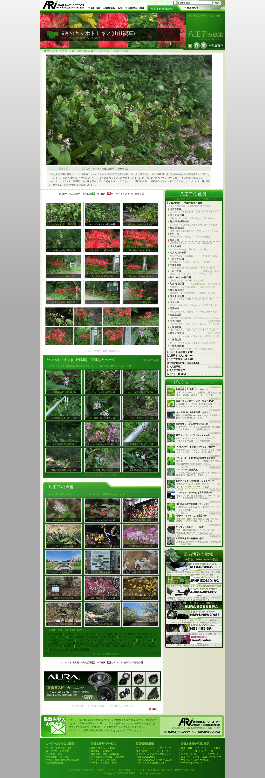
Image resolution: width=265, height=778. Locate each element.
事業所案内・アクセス (57, 756)
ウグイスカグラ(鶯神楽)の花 (133, 637)
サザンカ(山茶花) (87, 634)
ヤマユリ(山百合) (109, 646)
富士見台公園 (177, 215)
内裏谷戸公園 (177, 258)
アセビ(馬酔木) (76, 637)
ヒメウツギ (98, 640)
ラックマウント (210, 754)
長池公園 (88, 51)
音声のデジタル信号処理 (188, 484)
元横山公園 (175, 327)
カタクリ (62, 637)
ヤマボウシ (128, 643)
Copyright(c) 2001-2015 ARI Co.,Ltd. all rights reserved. (132, 773)
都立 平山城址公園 (179, 221)
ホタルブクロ (55, 646)
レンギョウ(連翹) (108, 637)
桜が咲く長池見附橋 (125, 634)
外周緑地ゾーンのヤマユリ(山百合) (138, 646)
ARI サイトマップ (106, 769)
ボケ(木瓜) (91, 637)
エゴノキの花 (68, 643)
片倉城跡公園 (195, 284)
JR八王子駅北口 (176, 370)
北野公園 (174, 234)
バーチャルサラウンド (192, 762)
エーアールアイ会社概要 (58, 748)
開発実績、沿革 (54, 754)
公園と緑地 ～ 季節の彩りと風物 (185, 202)
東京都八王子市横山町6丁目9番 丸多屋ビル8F (172, 769)
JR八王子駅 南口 (177, 374)
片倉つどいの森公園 (180, 277)
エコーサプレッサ (211, 756)
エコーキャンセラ (190, 756)
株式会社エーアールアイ (132, 769)
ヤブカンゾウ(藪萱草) (87, 646)
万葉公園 (174, 308)
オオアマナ (70, 634)
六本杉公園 (195, 321)
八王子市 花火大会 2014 (180, 352)
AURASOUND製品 (145, 756)
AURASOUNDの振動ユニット (151, 762)
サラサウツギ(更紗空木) (107, 643)
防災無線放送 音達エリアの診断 (107, 756)
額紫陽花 (69, 646)
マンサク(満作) (105, 634)
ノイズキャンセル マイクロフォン (153, 754)
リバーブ (198, 486)
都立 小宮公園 (195, 333)
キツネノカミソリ (59, 649)
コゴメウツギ (83, 640)
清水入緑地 (175, 246)
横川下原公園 (177, 296)
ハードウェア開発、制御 (104, 762)
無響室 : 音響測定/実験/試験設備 (62, 759)
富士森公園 (175, 314)
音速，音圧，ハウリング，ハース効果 (201, 748)
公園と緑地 (75, 51)
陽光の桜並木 (145, 634)
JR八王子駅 (194, 367)
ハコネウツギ (145, 640)
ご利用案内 (75, 769)
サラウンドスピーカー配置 (195, 759)
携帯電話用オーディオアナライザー (154, 751)
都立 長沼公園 (177, 227)
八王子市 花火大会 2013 (180, 355)
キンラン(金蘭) (66, 640)
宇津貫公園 (175, 265)
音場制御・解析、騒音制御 (189, 519)
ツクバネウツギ (114, 640)
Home (47, 51)
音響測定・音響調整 (101, 751)
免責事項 (88, 769)
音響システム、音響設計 (104, 748)
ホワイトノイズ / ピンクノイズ (197, 751)
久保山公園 (175, 339)
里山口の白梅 (55, 634)
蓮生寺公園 (175, 209)
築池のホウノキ (85, 643)
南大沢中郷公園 (178, 252)
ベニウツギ (130, 640)
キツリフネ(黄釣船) (80, 649)
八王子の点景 (60, 51)
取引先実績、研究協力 (57, 751)
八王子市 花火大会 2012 (180, 359)
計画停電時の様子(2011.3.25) (183, 363)
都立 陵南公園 (177, 289)
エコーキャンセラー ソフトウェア (153, 748)
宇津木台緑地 (177, 345)
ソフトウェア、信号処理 (104, 759)
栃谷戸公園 (195, 271)
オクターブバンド (190, 754)
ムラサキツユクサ (145, 643)
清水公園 (174, 302)
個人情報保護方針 (55, 762)
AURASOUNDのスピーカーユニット (155, 759)
